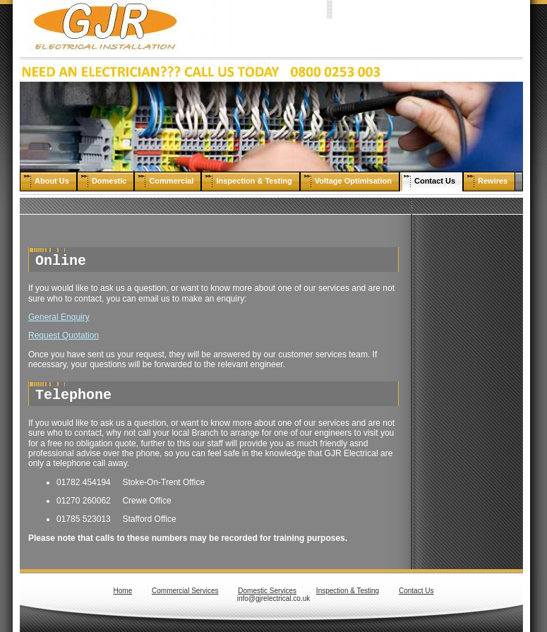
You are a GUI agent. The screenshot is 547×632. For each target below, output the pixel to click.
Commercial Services (185, 591)
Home (123, 591)
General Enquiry (59, 317)
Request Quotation (63, 335)
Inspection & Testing (347, 591)
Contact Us (416, 591)
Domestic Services (267, 591)
